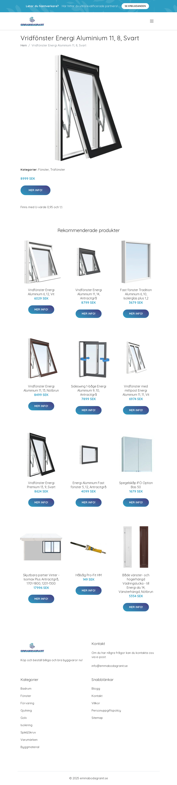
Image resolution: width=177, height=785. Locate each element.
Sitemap (97, 718)
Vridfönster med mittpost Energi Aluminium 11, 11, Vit (136, 390)
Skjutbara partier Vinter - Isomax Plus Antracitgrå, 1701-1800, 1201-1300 (41, 579)
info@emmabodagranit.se (110, 666)
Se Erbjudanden (135, 6)
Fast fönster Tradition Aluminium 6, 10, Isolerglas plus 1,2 (136, 294)
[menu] (152, 21)
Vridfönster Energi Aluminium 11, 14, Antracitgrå (88, 294)
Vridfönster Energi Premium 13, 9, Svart (41, 485)
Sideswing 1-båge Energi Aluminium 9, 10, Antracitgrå (88, 390)
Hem (24, 45)
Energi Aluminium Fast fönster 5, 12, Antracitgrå (88, 485)
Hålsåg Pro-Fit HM (89, 575)
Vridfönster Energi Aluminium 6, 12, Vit (41, 292)
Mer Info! (35, 190)
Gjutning (26, 710)
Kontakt (97, 696)
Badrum (26, 688)
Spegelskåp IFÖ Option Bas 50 (136, 485)
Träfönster (57, 169)
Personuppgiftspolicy (106, 710)
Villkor (96, 703)
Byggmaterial (30, 747)
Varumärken (29, 740)
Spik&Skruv (28, 732)
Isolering (26, 725)
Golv (24, 718)
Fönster (43, 169)
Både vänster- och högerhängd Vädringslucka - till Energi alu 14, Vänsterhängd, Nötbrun (136, 583)
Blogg (96, 688)
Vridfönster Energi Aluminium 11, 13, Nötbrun (41, 388)
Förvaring (27, 703)
